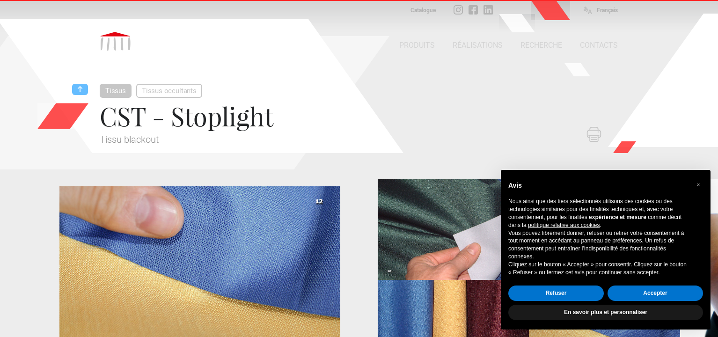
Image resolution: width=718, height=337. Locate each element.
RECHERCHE (541, 45)
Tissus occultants (169, 91)
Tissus (115, 91)
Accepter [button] (655, 293)
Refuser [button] (556, 293)
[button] (698, 184)
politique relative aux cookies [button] (564, 225)
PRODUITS (417, 45)
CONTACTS (599, 45)
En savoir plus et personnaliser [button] (605, 312)
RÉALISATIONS (478, 45)
